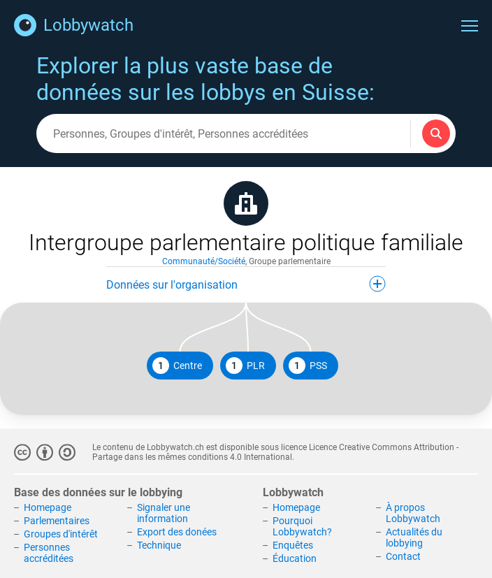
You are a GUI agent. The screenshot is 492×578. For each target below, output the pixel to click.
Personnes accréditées (48, 553)
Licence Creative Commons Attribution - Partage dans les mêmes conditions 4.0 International (275, 452)
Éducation (295, 558)
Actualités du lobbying (414, 537)
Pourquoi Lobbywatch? (302, 526)
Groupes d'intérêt (61, 534)
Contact (403, 556)
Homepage (47, 508)
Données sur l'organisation (246, 283)
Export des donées (177, 531)
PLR (245, 365)
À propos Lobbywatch (413, 514)
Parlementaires (56, 520)
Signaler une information (163, 514)
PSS (308, 365)
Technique (159, 545)
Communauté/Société (203, 261)
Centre (177, 365)
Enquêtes (293, 545)
